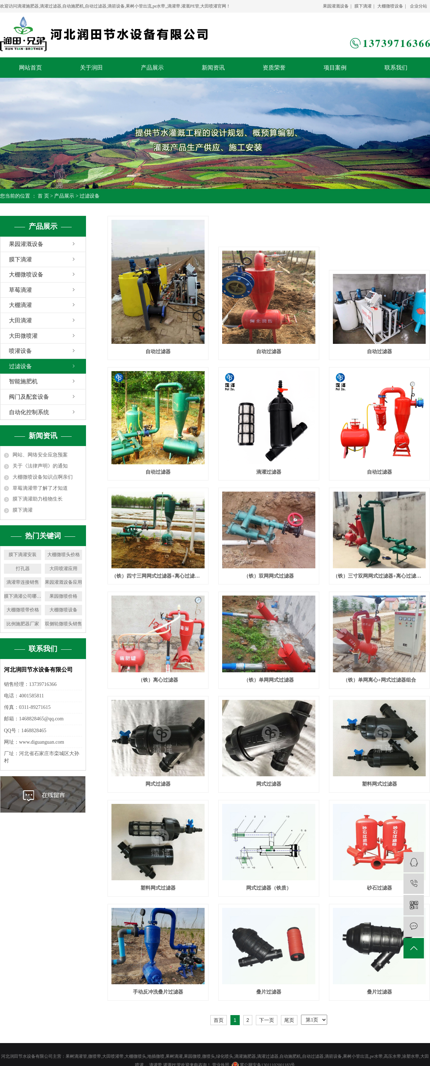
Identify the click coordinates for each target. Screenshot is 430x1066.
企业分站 (418, 6)
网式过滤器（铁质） (268, 888)
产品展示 (152, 68)
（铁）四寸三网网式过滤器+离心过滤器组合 (157, 576)
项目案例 (335, 68)
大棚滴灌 (20, 305)
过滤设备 (90, 196)
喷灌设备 (20, 351)
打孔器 (23, 568)
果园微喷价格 (63, 596)
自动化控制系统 (29, 412)
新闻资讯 (213, 68)
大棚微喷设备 (390, 6)
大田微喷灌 (23, 336)
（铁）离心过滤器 (158, 680)
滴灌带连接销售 (22, 582)
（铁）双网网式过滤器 (269, 576)
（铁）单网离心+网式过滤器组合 (379, 680)
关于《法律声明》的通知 (40, 466)
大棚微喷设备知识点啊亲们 (43, 477)
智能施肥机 (23, 381)
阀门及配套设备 (29, 397)
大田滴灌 (20, 320)
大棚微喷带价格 (22, 609)
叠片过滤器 (268, 992)
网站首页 (30, 68)
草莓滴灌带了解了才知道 (40, 488)
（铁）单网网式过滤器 (269, 680)
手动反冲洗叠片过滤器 (158, 992)
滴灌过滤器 (268, 472)
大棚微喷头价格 (63, 554)
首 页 (43, 196)
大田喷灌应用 (63, 568)
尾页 (289, 1020)
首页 (219, 1020)
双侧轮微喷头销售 (63, 623)
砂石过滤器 (379, 888)
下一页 (266, 1020)
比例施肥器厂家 (22, 623)
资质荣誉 (274, 68)
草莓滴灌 (20, 290)
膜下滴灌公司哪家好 (22, 596)
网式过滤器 (158, 784)
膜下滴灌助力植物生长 (38, 499)
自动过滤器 (158, 351)
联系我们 (395, 68)
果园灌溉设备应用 (63, 582)
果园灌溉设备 (336, 6)
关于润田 (91, 68)
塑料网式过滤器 (379, 784)
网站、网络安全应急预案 (40, 455)
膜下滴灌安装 (23, 554)
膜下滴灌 (363, 6)
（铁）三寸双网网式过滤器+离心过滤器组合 (379, 576)
